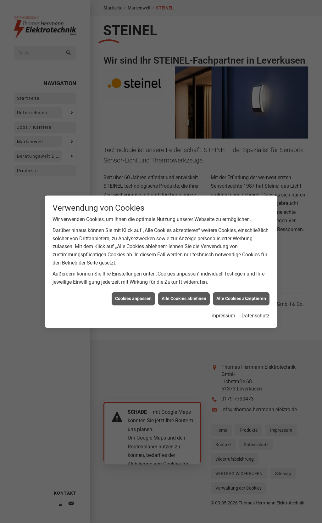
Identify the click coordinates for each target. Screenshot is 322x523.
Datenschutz (255, 308)
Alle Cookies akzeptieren (241, 290)
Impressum (222, 308)
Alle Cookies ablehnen (184, 290)
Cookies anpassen (133, 290)
